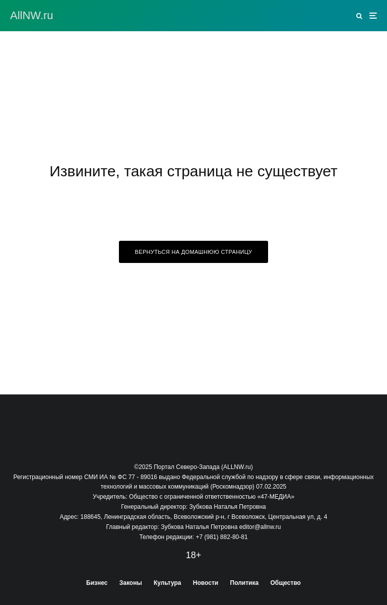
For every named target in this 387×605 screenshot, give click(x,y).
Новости (205, 582)
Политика (244, 582)
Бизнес (96, 582)
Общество (285, 582)
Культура (167, 582)
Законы (130, 582)
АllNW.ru (31, 15)
